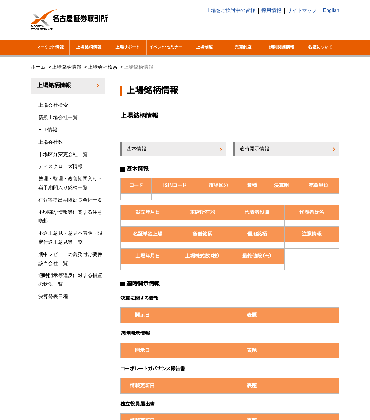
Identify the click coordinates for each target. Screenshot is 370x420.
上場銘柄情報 (88, 47)
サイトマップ (302, 10)
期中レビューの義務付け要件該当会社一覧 (70, 259)
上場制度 (204, 47)
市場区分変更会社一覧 (63, 154)
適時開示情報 (254, 148)
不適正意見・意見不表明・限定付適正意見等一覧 (70, 237)
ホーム (38, 67)
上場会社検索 (102, 67)
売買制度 (243, 47)
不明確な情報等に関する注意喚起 (70, 217)
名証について (320, 47)
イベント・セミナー (166, 47)
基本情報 (136, 148)
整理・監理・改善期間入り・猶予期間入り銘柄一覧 (70, 183)
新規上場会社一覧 (58, 117)
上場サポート (127, 47)
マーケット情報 (50, 47)
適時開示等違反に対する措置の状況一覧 (70, 280)
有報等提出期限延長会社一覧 (70, 199)
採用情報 (271, 10)
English (331, 10)
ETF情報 (47, 129)
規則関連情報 (281, 47)
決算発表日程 (53, 296)
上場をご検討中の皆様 (230, 10)
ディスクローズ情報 (60, 166)
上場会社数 (50, 142)
